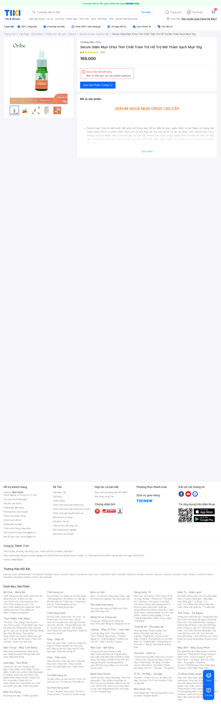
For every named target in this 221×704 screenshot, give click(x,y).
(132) (102, 52)
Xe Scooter (160, 680)
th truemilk (38, 574)
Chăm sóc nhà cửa (22, 641)
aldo (114, 574)
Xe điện (163, 677)
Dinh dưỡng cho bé (18, 604)
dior (15, 574)
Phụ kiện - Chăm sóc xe (146, 677)
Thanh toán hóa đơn (144, 657)
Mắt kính (117, 608)
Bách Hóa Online (100, 673)
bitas (209, 574)
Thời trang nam (56, 612)
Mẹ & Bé (153, 607)
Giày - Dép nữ (55, 639)
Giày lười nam (53, 661)
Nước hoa (15, 683)
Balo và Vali (97, 592)
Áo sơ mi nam (66, 619)
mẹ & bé (59, 18)
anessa (167, 574)
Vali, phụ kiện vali (121, 598)
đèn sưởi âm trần (192, 697)
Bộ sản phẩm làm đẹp (21, 684)
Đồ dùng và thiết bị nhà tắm (110, 659)
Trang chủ (175, 12)
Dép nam (62, 663)
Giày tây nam (68, 661)
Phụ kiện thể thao (197, 622)
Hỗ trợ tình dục (28, 683)
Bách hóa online (149, 610)
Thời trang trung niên (63, 607)
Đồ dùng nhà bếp (12, 695)
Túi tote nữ (65, 681)
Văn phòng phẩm (159, 693)
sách (93, 18)
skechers (105, 574)
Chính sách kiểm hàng (14, 516)
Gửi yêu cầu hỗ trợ (12, 503)
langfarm (18, 577)
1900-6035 (17, 492)
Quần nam (66, 616)
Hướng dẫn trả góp (12, 524)
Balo (92, 596)
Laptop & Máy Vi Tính (157, 612)
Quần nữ (68, 596)
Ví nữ (78, 679)
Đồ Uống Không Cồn (108, 688)
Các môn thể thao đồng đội (197, 630)
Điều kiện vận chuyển (63, 534)
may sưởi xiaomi (193, 686)
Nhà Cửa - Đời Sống (102, 647)
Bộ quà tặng (105, 691)
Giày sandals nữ (64, 645)
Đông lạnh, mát (24, 628)
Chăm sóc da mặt (12, 666)
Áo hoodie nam (60, 622)
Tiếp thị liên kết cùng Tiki (65, 525)
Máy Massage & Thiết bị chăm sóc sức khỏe (23, 673)
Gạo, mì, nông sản (19, 630)
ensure (64, 574)
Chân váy (68, 601)
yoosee (177, 574)
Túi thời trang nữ (57, 675)
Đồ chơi (34, 596)
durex (73, 574)
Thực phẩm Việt (29, 625)
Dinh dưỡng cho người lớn (21, 607)
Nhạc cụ (114, 665)
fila (41, 577)
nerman (149, 574)
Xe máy (143, 680)
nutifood (131, 574)
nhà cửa (84, 18)
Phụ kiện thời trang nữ (101, 608)
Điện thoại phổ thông (19, 654)
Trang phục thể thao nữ (188, 616)
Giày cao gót (53, 643)
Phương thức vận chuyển (15, 511)
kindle (140, 574)
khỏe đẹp (71, 18)
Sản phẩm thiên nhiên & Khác (21, 676)
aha (111, 18)
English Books (151, 695)
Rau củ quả (14, 625)
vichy (35, 577)
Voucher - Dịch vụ (144, 653)
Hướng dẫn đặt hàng (13, 507)
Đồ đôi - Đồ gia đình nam (69, 625)
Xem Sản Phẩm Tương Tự (98, 85)
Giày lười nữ (73, 648)
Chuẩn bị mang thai (19, 612)
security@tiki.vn (28, 536)
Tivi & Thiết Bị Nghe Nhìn (151, 616)
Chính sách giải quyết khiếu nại (68, 513)
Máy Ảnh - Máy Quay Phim (193, 647)
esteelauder (25, 574)
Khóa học (160, 657)
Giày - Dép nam (56, 657)
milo (96, 574)
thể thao (102, 18)
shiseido (7, 577)
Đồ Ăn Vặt (101, 686)
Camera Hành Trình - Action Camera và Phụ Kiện (196, 657)
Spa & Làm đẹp (155, 659)
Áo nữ (50, 596)
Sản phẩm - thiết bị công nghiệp (154, 614)
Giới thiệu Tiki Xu (61, 521)
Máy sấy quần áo (192, 607)
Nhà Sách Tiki (142, 689)
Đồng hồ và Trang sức (103, 617)
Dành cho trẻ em (18, 636)
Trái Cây (7, 622)
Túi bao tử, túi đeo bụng (73, 694)
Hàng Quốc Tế (142, 592)
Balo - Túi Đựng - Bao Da (196, 659)
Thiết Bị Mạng (107, 639)
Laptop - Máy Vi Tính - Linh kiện (109, 629)
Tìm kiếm (146, 12)
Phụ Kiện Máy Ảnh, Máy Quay (191, 651)
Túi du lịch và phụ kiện (108, 596)
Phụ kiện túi (78, 681)
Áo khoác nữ (70, 598)
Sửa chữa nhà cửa (105, 654)
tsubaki (48, 577)
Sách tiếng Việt (141, 693)
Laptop (118, 641)
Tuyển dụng (59, 500)
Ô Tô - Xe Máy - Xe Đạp (148, 673)
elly (91, 574)
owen (56, 574)
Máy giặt (187, 601)
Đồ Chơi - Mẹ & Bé (14, 592)
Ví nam (50, 691)
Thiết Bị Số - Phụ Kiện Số (148, 626)
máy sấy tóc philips (199, 680)
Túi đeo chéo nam (64, 691)
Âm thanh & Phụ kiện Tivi (189, 596)
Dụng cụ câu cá (191, 628)
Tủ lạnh (187, 598)
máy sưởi (181, 677)
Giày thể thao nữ (202, 636)
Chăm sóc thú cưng (100, 677)
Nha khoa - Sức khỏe (152, 665)
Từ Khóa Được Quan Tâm (192, 673)
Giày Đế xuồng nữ (66, 651)
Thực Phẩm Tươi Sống (16, 618)
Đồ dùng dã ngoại (197, 619)
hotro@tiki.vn (29, 532)
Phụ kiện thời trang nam (108, 609)
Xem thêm (147, 151)
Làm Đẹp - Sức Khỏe (15, 662)
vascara (7, 574)
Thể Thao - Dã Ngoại (190, 612)
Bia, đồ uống (14, 633)
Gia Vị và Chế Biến (105, 683)
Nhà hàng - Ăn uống (150, 662)
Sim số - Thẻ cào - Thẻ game (159, 668)
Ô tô (151, 680)
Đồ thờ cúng (102, 665)
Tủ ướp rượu (209, 607)
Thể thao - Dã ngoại (148, 601)
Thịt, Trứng (18, 622)
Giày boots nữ (58, 648)
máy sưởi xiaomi (200, 688)
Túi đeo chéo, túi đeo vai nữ (61, 679)
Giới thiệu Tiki (59, 492)
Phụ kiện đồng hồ (105, 623)
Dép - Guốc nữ (68, 643)
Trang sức (95, 621)
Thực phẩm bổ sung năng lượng (197, 637)
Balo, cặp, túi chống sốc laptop (110, 597)
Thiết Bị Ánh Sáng (197, 654)
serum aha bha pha (126, 18)
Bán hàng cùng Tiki (104, 496)
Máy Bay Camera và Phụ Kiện (196, 666)
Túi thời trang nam (58, 687)
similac (192, 574)
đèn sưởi (192, 677)
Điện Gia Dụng (12, 691)
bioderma (82, 574)
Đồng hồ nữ (107, 621)
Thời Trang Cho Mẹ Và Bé (16, 596)
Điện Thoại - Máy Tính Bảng (20, 647)
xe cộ (50, 18)
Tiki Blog (57, 496)
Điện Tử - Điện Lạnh (189, 592)
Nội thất (105, 657)
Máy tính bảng (17, 657)
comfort (202, 574)
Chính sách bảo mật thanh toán (68, 505)
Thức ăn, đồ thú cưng (19, 639)
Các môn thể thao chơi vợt (196, 632)
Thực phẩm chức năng (20, 669)
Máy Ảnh (203, 668)
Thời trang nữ (55, 592)
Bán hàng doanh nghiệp (64, 529)
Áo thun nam (53, 616)
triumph (121, 574)
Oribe (98, 42)
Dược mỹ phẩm (31, 686)
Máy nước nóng (196, 604)
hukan (28, 577)
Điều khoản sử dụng (63, 517)
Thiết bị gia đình (30, 695)
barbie (48, 574)
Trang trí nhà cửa (98, 651)
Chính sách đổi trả (12, 520)
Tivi (185, 604)
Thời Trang (160, 596)
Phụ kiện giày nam (62, 666)
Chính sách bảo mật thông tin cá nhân (71, 509)
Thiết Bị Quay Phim (195, 665)
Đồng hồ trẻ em (122, 623)
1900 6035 (17, 559)
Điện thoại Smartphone (14, 651)
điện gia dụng (37, 18)
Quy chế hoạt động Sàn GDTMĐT (111, 492)
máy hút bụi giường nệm (195, 690)
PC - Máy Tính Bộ (104, 641)
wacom (158, 574)
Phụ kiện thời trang (101, 604)
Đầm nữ (58, 596)
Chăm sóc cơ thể (18, 672)
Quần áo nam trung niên (65, 630)
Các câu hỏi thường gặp (15, 499)
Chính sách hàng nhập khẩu (17, 528)
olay (185, 574)
